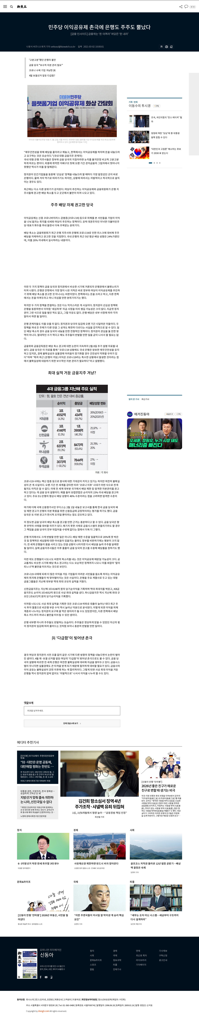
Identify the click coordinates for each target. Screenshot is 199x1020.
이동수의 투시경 (140, 106)
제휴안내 (58, 1000)
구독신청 (163, 955)
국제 (115, 955)
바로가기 (170, 414)
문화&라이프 (96, 960)
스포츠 (93, 964)
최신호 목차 (141, 955)
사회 (92, 955)
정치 (92, 951)
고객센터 (67, 1000)
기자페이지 (141, 964)
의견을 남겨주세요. (35, 710)
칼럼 (92, 969)
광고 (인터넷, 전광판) (44, 1000)
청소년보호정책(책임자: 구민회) (112, 1000)
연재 (138, 951)
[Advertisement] (65, 263)
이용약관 (76, 1000)
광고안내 (163, 960)
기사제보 (163, 951)
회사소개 (30, 1000)
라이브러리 (141, 960)
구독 (157, 106)
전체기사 (117, 969)
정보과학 (117, 960)
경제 (115, 951)
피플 (115, 964)
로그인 (193, 7)
